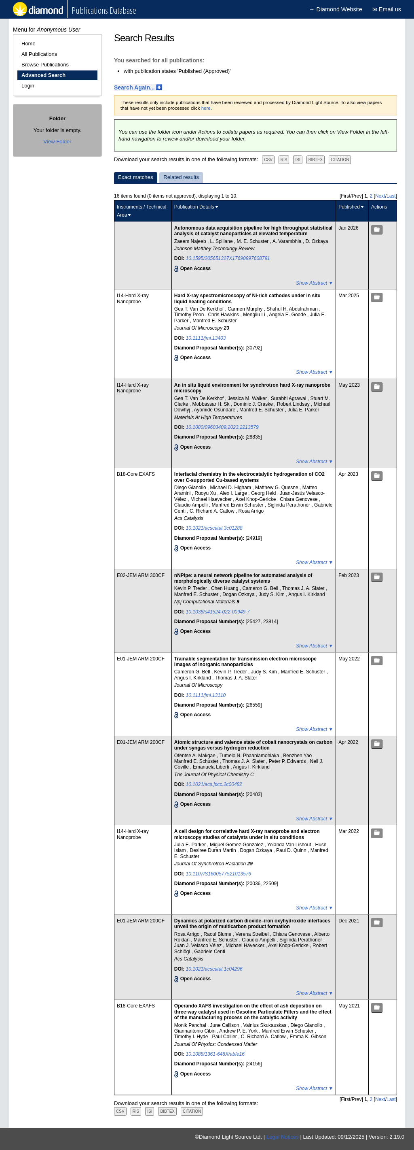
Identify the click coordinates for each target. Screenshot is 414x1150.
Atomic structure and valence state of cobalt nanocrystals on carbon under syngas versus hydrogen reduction (253, 745)
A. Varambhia (287, 241)
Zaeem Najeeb (190, 241)
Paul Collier (225, 1036)
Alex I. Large (234, 493)
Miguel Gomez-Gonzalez (237, 845)
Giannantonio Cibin (195, 1031)
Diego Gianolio (190, 487)
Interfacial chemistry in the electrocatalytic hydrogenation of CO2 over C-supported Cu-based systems (249, 477)
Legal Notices (282, 1137)
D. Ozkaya (316, 241)
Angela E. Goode (288, 314)
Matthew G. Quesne (277, 487)
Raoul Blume (218, 934)
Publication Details (194, 207)
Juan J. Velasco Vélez (198, 945)
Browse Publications (45, 65)
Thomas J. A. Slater (304, 588)
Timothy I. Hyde (191, 1036)
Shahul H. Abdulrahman (292, 309)
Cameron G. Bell (260, 588)
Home (28, 43)
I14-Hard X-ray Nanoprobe (133, 298)
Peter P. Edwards (288, 761)
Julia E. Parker (303, 410)
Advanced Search (43, 75)
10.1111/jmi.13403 (206, 338)
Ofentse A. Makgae (195, 755)
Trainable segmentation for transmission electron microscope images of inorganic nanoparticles (245, 661)
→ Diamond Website (335, 9)
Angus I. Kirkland (306, 594)
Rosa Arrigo (251, 511)
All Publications (39, 54)
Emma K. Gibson (308, 1036)
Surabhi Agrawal (289, 398)
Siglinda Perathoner (290, 505)
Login (27, 86)
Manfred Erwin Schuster (238, 505)
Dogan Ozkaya (239, 594)
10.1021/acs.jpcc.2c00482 (214, 784)
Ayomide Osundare (215, 410)
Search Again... (134, 87)
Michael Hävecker (246, 945)
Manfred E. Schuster (214, 321)
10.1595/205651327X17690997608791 (228, 258)
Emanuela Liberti (211, 767)
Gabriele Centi (209, 951)
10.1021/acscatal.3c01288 (214, 528)
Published (349, 207)
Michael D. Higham (231, 487)
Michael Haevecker (211, 499)
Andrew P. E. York (239, 1031)
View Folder (57, 141)
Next (380, 196)
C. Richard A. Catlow (213, 511)
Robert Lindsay (294, 404)
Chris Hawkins (224, 314)
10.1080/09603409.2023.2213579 (222, 427)
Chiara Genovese (299, 499)
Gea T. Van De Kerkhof (199, 309)
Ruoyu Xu (206, 493)
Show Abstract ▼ (314, 283)
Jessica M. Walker (248, 398)
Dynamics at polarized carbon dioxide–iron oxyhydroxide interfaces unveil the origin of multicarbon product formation (252, 923)
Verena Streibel (252, 934)
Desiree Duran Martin (213, 850)
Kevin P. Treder (191, 588)
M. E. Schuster (253, 241)
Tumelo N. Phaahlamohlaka (250, 755)
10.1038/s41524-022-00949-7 (218, 612)
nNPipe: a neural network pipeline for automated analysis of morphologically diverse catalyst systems (243, 578)
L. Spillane (222, 241)
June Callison (225, 1025)
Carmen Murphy (246, 309)
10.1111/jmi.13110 (206, 695)
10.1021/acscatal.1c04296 (214, 969)
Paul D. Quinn (292, 850)
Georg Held (264, 493)
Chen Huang (225, 588)
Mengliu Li (254, 314)
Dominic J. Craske (254, 404)
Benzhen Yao (298, 755)
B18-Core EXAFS (136, 474)
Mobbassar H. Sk (211, 404)
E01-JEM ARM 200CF (141, 659)
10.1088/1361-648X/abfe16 (215, 1054)
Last (391, 196)
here (206, 108)
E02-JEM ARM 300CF (141, 575)
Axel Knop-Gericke (256, 499)
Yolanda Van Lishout (290, 845)
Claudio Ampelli (191, 505)
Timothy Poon (189, 314)
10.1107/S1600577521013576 (218, 874)
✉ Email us (386, 9)
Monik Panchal (190, 1025)
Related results (181, 177)
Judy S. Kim (272, 594)
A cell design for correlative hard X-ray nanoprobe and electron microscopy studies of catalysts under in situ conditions (247, 834)
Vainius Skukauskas (265, 1025)
